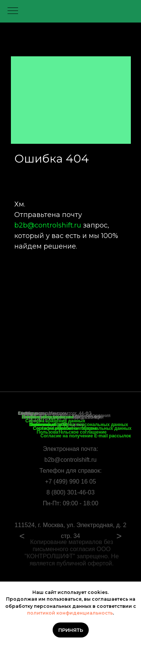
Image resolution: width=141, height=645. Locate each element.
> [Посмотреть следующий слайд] (118, 536)
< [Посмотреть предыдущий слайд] (21, 536)
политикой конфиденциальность (70, 613)
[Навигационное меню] (13, 11)
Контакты (40, 424)
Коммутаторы (32, 413)
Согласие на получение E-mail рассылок (86, 436)
